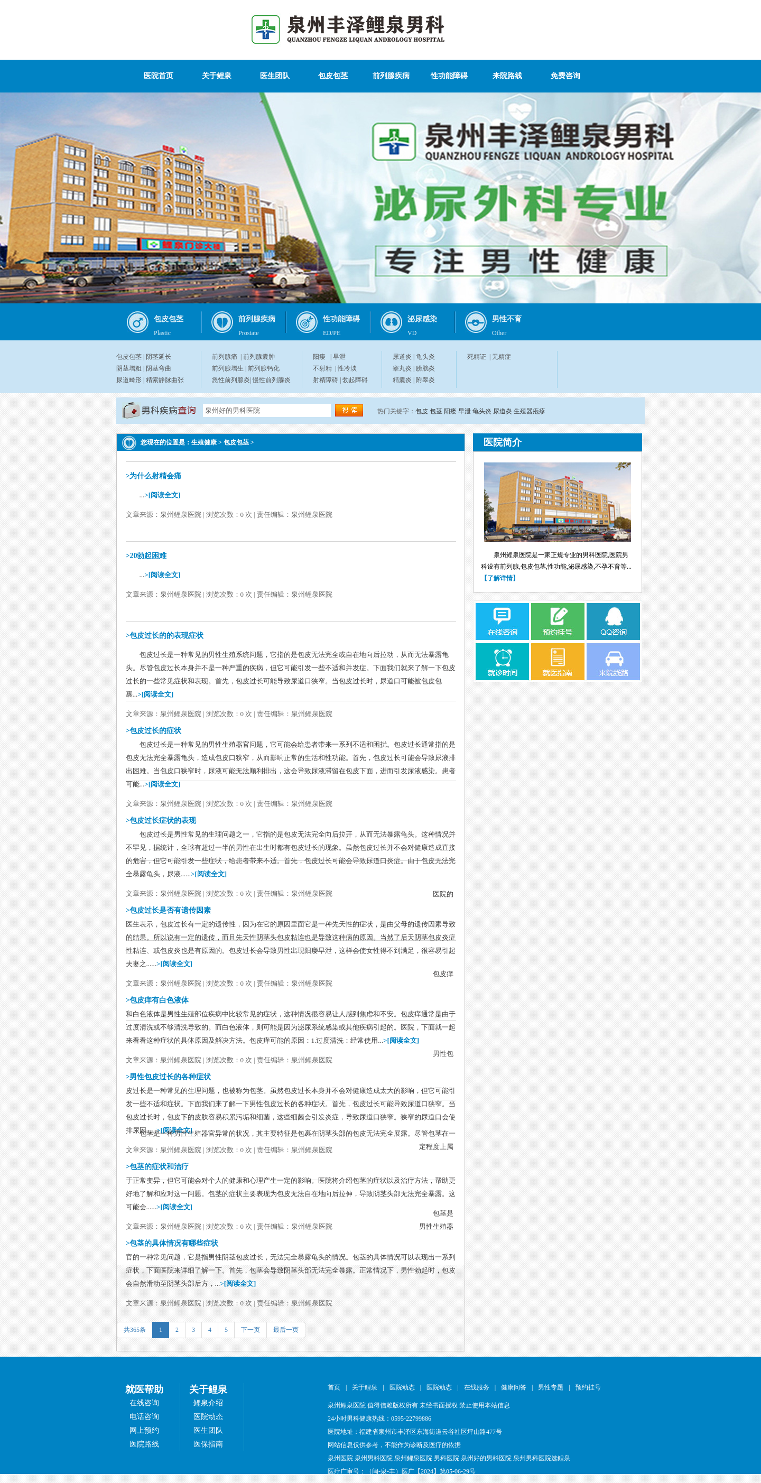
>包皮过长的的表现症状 (165, 635)
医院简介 (503, 442)
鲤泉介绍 (208, 1403)
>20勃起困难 (146, 556)
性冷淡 (347, 368)
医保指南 (208, 1444)
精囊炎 (402, 380)
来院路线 (507, 76)
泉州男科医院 (374, 1458)
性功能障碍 (449, 76)
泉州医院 (340, 1458)
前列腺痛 (224, 356)
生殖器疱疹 (529, 411)
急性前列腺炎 (231, 380)
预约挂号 (588, 1387)
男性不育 (507, 319)
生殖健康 (204, 442)
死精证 (476, 356)
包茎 (436, 411)
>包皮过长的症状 (154, 731)
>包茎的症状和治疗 (157, 1167)
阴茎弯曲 (158, 368)
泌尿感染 (422, 319)
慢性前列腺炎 (272, 380)
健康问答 (513, 1387)
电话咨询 (144, 1417)
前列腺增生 (228, 368)
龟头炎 (425, 356)
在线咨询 (144, 1403)
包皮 (421, 411)
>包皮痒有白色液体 (157, 1000)
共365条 (135, 1329)
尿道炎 (402, 356)
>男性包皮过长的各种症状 (168, 1077)
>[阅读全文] (162, 495)
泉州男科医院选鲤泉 (541, 1458)
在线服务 (476, 1387)
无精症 (501, 356)
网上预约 (144, 1430)
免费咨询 (565, 76)
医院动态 (208, 1417)
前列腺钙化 (264, 368)
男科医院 (446, 1458)
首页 (334, 1387)
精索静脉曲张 (165, 380)
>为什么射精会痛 (154, 476)
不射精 (322, 368)
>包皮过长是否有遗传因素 (168, 910)
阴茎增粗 (129, 368)
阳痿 (319, 356)
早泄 (339, 356)
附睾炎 (425, 380)
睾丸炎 (402, 368)
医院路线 (144, 1444)
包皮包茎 (333, 76)
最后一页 (286, 1329)
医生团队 (275, 76)
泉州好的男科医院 (486, 1458)
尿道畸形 (129, 380)
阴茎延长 (158, 356)
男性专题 (550, 1387)
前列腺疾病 (391, 76)
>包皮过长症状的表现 (161, 820)
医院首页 (158, 76)
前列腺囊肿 (259, 356)
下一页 (250, 1329)
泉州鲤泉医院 (413, 1458)
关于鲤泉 (216, 76)
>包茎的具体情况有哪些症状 (172, 1243)
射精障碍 (325, 380)
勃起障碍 (355, 380)
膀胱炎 (425, 368)
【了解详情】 (500, 578)
